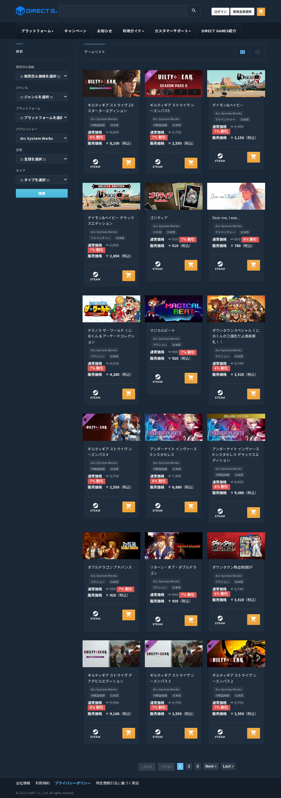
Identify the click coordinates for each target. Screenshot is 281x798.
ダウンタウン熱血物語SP (232, 567)
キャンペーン (75, 30)
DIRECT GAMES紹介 (219, 30)
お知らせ (104, 30)
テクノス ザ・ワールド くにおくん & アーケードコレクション (111, 336)
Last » (228, 766)
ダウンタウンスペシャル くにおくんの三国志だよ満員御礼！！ (235, 336)
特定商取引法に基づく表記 (117, 782)
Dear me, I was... (225, 217)
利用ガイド (133, 30)
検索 (41, 193)
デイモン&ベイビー (228, 105)
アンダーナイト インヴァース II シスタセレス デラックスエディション (235, 454)
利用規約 (42, 782)
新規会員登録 (242, 11)
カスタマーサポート (173, 30)
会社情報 (23, 782)
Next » (210, 766)
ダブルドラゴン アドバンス (110, 567)
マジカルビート (162, 330)
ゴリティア (159, 217)
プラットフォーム (37, 30)
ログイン (220, 11)
